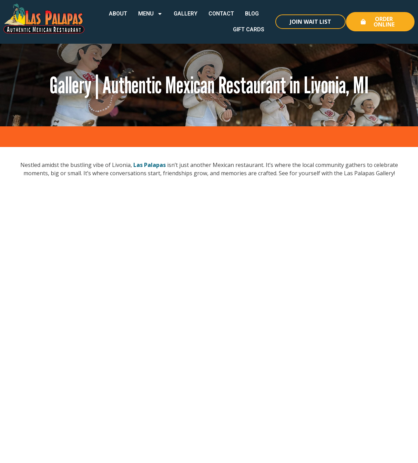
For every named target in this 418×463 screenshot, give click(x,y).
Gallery (185, 13)
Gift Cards (248, 29)
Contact (221, 13)
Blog (252, 13)
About (118, 13)
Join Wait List (310, 21)
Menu (150, 14)
